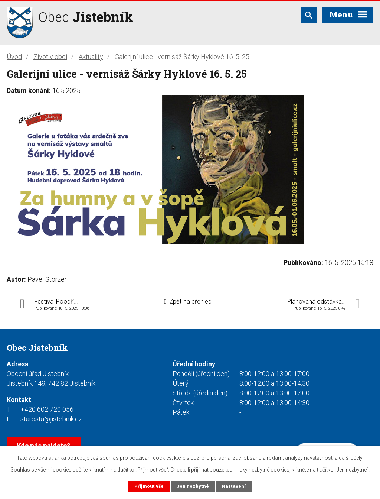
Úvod (14, 57)
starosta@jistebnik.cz (51, 419)
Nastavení (234, 486)
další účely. (351, 458)
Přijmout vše (149, 486)
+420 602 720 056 (46, 409)
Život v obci (50, 57)
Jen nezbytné (193, 486)
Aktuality (91, 57)
